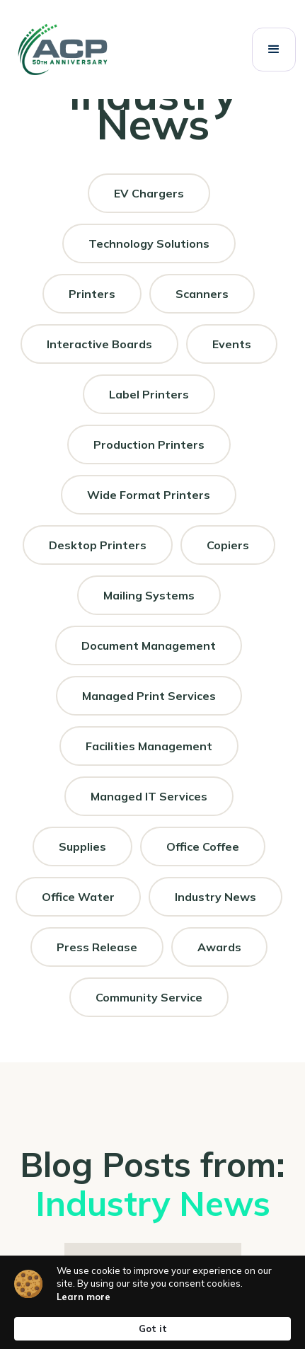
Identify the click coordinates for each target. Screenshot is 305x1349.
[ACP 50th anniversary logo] (62, 49)
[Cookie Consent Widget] (152, 1302)
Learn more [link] (83, 1296)
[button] (274, 49)
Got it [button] (153, 1328)
